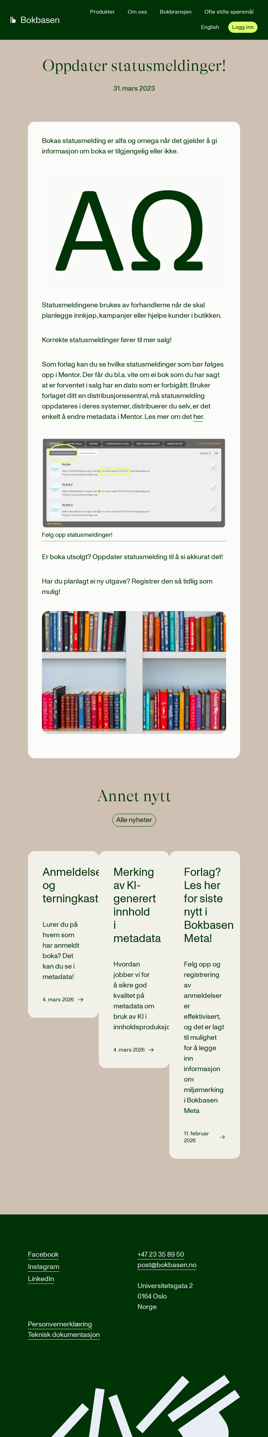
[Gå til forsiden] (34, 19)
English (210, 27)
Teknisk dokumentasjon (64, 1335)
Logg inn (243, 27)
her (198, 417)
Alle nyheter (134, 820)
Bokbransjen (176, 12)
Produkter (102, 12)
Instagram (43, 1267)
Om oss (137, 12)
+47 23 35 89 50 (160, 1254)
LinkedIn (41, 1279)
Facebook (43, 1254)
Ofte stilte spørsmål (229, 12)
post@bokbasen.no (166, 1265)
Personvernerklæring (60, 1324)
